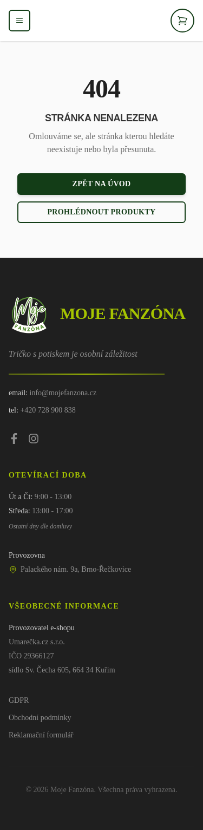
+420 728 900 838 (47, 410)
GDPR (19, 700)
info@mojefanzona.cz (63, 393)
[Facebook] (14, 438)
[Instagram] (33, 438)
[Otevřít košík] (182, 20)
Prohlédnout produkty (101, 212)
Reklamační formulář (41, 735)
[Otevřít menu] (19, 20)
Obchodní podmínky (40, 718)
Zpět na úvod (102, 184)
